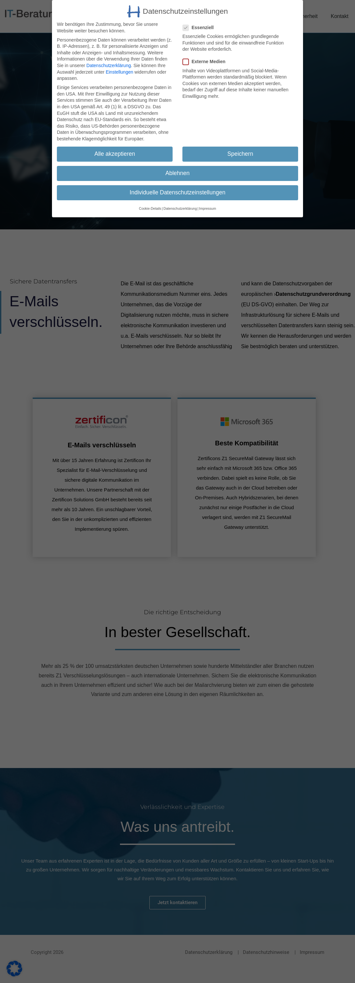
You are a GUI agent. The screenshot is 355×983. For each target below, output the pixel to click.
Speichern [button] (240, 154)
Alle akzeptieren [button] (114, 154)
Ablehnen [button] (177, 173)
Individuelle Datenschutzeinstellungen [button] (178, 192)
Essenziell (201, 28)
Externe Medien (206, 62)
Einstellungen (119, 72)
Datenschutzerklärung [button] (180, 208)
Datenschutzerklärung (108, 65)
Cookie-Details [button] (150, 208)
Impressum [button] (207, 208)
